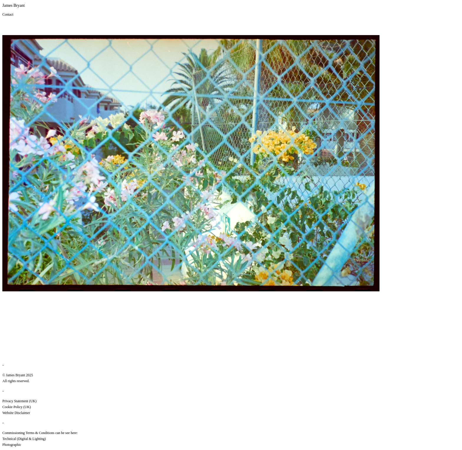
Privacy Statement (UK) (19, 401)
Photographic (11, 445)
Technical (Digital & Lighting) (24, 439)
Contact (7, 14)
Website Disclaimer (16, 413)
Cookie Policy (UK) (16, 407)
